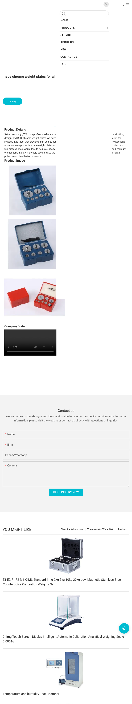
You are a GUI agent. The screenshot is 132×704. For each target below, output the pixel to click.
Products (123, 529)
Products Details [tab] (66, 123)
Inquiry (12, 101)
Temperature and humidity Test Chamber (31, 694)
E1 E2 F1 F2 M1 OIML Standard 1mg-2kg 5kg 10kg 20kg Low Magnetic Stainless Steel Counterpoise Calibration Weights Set (62, 582)
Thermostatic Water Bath (100, 529)
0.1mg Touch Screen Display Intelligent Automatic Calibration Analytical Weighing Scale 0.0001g (63, 639)
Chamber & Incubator (72, 529)
